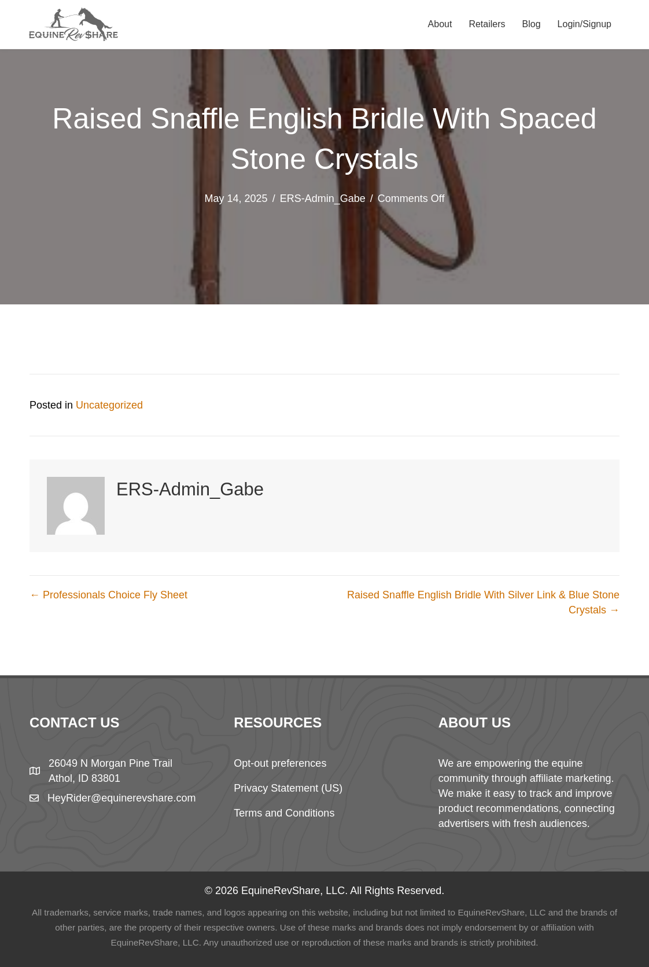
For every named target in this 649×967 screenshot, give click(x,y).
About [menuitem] (440, 24)
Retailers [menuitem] (487, 24)
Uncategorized (109, 405)
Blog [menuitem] (531, 24)
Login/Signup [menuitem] (584, 24)
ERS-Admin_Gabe (323, 198)
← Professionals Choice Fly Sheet (108, 595)
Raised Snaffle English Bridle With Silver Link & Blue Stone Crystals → (483, 602)
